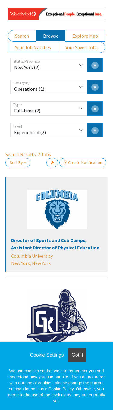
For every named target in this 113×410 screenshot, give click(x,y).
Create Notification (83, 162)
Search (22, 36)
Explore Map (85, 36)
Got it (77, 355)
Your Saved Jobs (81, 47)
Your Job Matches (33, 47)
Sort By (16, 162)
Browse (50, 36)
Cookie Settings (47, 355)
